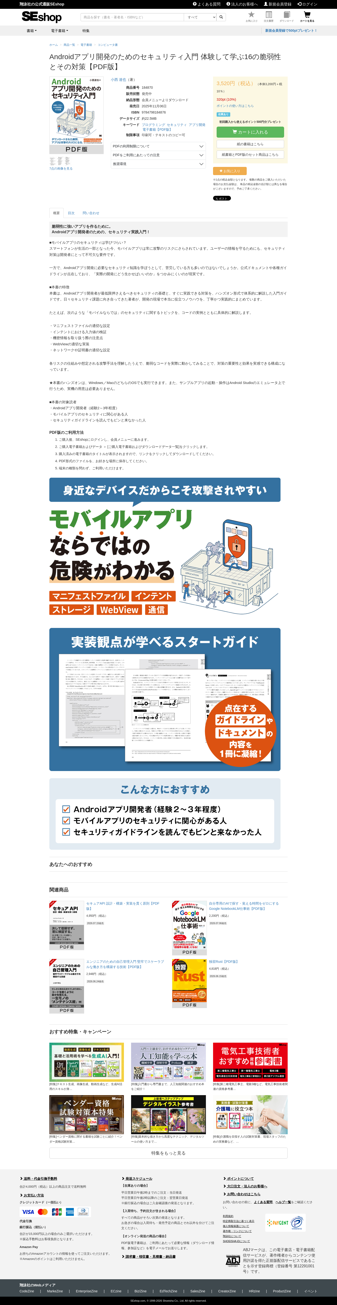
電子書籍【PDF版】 (158, 129)
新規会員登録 (277, 4)
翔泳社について (232, 1236)
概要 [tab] (56, 213)
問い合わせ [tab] (91, 213)
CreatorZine (227, 1291)
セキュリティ (177, 125)
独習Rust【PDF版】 (224, 961)
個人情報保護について (236, 1226)
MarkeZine (55, 1291)
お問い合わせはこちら (241, 1194)
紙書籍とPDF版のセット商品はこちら (250, 154)
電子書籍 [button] (58, 31)
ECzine (116, 1291)
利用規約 (228, 1216)
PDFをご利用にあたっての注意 (136, 155)
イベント (310, 1291)
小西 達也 (118, 80)
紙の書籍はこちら (250, 144)
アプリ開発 (197, 125)
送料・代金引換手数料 (38, 1179)
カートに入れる (250, 132)
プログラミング (153, 125)
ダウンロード (287, 16)
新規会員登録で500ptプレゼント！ (291, 30)
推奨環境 (119, 164)
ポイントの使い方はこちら (235, 106)
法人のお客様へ (242, 4)
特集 (86, 31)
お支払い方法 (32, 1195)
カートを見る (307, 16)
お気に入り (252, 16)
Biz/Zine (140, 1291)
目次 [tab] (71, 213)
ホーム (53, 45)
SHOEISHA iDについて (236, 1241)
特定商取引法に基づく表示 (238, 1221)
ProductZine (282, 1291)
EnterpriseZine (87, 1291)
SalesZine (197, 1291)
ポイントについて (238, 1179)
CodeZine (27, 1291)
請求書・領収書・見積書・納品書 (148, 1256)
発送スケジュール (136, 1179)
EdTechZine (168, 1291)
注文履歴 (268, 16)
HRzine (254, 1291)
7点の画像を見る (61, 168)
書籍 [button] (30, 31)
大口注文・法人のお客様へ (245, 1186)
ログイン (307, 4)
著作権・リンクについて (237, 1231)
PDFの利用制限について (131, 146)
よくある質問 (206, 4)
